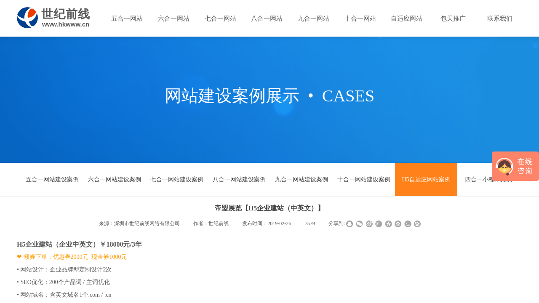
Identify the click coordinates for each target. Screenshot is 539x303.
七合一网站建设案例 (176, 179)
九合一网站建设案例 (301, 179)
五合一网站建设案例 (52, 179)
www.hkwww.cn (65, 24)
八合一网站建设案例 (239, 179)
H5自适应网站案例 (426, 179)
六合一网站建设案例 (114, 179)
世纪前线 (65, 14)
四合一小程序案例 (488, 179)
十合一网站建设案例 (363, 179)
